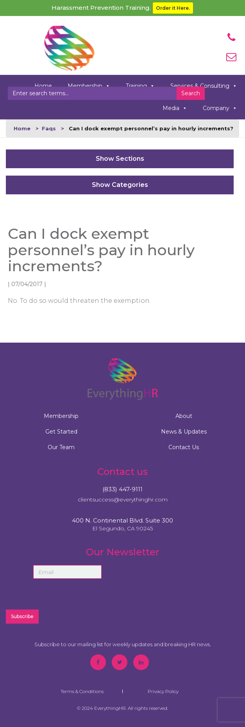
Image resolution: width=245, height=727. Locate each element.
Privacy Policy (163, 691)
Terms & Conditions (82, 691)
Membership (61, 415)
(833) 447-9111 (122, 489)
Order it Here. (173, 8)
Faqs (49, 128)
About (183, 415)
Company (220, 108)
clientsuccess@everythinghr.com (123, 499)
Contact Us (183, 447)
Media (175, 108)
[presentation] (170, 587)
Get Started (61, 431)
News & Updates (184, 431)
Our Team (61, 447)
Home (22, 128)
